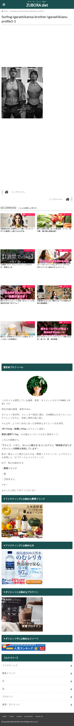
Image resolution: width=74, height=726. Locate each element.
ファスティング (10, 665)
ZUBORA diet (37, 5)
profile (4, 716)
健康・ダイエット (11, 704)
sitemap (19, 716)
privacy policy (28, 716)
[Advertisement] (37, 46)
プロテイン (7, 696)
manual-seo (39, 716)
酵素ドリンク (8, 673)
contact (11, 716)
